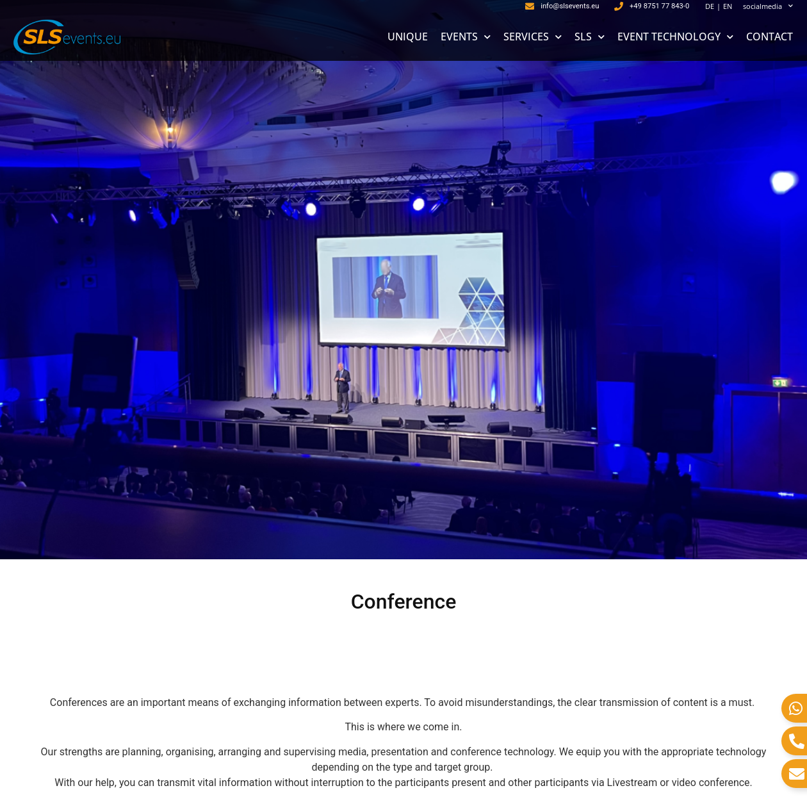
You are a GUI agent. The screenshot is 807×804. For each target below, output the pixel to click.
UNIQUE (407, 36)
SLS (590, 37)
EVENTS (466, 37)
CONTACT (769, 36)
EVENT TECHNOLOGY (675, 37)
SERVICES (532, 37)
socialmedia (768, 6)
